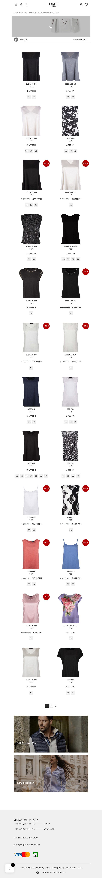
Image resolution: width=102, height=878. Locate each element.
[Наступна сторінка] (55, 705)
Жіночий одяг (27, 13)
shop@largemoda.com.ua (27, 844)
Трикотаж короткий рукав (44, 13)
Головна (17, 13)
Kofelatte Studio (54, 872)
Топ (31, 85)
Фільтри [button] (23, 39)
